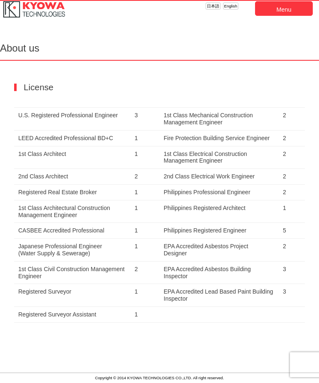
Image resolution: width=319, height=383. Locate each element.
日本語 (213, 6)
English (230, 6)
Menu (284, 9)
